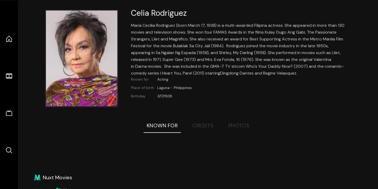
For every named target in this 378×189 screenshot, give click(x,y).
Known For (162, 125)
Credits (203, 125)
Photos (239, 125)
